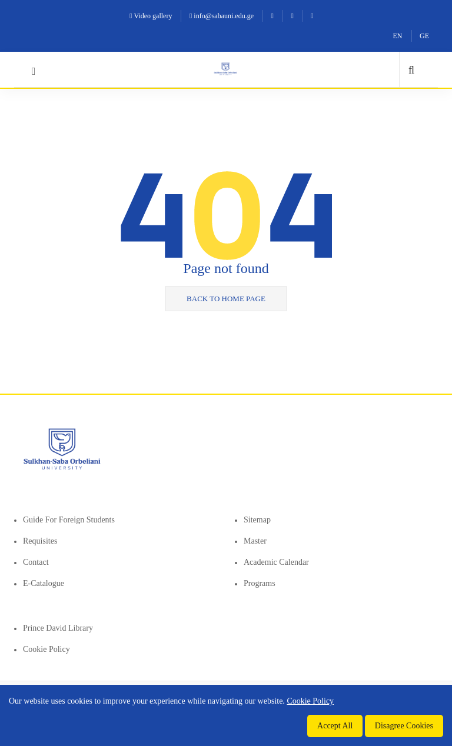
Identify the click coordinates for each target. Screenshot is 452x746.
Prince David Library (58, 628)
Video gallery (150, 16)
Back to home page (226, 298)
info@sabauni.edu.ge (222, 16)
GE (424, 36)
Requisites (40, 541)
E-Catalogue (43, 583)
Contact (36, 562)
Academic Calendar (276, 562)
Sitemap (257, 519)
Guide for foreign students (69, 519)
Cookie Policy (46, 649)
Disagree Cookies (404, 725)
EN (398, 36)
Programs (259, 583)
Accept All (335, 725)
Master (255, 541)
